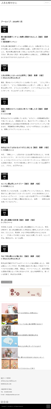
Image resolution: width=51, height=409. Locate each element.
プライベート (7, 222)
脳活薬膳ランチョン (10, 42)
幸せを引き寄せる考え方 (11, 78)
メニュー (47, 2)
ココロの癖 (7, 114)
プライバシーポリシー (8, 381)
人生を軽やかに (10, 406)
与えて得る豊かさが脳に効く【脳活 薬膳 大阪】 (21, 256)
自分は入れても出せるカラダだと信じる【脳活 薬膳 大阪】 (25, 147)
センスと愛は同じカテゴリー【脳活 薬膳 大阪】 (21, 184)
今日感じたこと (8, 150)
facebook (7, 402)
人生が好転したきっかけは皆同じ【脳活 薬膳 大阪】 (22, 75)
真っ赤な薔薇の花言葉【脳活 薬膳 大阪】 (18, 220)
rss (2, 402)
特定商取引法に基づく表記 (6, 383)
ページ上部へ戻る (48, 406)
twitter (5, 402)
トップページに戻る (6, 282)
